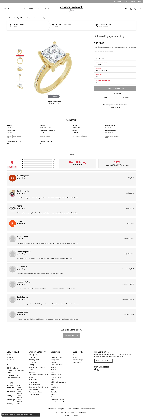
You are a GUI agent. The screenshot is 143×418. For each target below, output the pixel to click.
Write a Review (71, 335)
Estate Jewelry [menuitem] (33, 355)
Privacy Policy (62, 409)
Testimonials (76, 362)
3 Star (21, 163)
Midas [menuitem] (53, 389)
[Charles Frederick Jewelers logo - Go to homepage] (71, 8)
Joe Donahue (22, 267)
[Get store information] (13, 378)
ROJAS (19, 206)
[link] (121, 1)
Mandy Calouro (23, 236)
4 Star (21, 161)
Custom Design (77, 360)
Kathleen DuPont (23, 282)
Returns (126, 97)
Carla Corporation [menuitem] (57, 365)
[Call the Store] (12, 375)
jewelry (9, 18)
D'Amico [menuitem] (53, 367)
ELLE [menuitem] (52, 372)
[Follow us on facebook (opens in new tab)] (95, 370)
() (54, 159)
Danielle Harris (23, 191)
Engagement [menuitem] (33, 357)
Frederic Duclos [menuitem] (56, 375)
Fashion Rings (16, 18)
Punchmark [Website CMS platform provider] (75, 415)
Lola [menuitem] (52, 384)
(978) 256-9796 (54, 103)
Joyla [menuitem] (52, 379)
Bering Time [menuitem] (55, 360)
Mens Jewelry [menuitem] (33, 389)
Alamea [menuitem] (53, 355)
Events (55, 9)
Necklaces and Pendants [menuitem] (37, 367)
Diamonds (11, 9)
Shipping (105, 97)
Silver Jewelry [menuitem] (33, 382)
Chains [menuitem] (31, 370)
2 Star (21, 165)
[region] (53, 69)
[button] (126, 9)
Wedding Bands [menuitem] (34, 360)
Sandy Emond (22, 312)
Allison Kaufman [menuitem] (56, 357)
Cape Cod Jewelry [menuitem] (34, 394)
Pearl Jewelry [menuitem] (33, 379)
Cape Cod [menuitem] (54, 362)
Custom (40, 9)
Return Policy (52, 409)
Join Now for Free (103, 361)
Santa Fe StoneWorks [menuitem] (58, 402)
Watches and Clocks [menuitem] (35, 392)
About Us (75, 355)
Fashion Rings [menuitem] (33, 362)
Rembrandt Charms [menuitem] (57, 399)
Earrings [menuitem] (31, 365)
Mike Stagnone (23, 176)
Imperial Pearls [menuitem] (56, 377)
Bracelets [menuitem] (32, 372)
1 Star (21, 167)
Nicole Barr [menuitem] (54, 392)
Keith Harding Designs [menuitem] (58, 382)
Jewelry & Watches (30, 9)
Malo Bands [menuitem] (54, 387)
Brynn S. (20, 221)
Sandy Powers (22, 297)
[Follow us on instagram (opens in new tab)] (98, 370)
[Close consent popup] (38, 414)
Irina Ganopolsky (23, 252)
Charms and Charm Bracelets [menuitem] (38, 387)
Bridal (4, 9)
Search (15, 26)
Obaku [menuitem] (53, 394)
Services (75, 357)
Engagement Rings (26, 18)
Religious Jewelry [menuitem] (34, 384)
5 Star (21, 159)
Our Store (47, 9)
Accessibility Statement (88, 409)
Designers (19, 9)
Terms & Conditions (73, 409)
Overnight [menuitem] (54, 397)
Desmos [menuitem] (53, 370)
